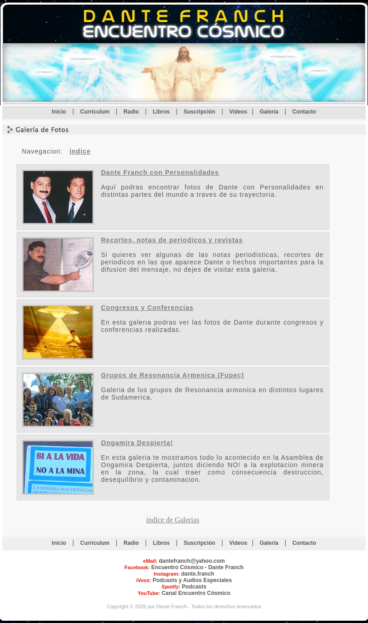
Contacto (304, 112)
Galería (269, 112)
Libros (162, 112)
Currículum (95, 112)
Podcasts (194, 586)
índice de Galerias (173, 520)
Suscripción (200, 112)
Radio (132, 112)
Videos (238, 112)
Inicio (60, 112)
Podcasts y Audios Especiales (192, 580)
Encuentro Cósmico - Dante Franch (197, 567)
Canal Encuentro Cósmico (195, 593)
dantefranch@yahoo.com (192, 561)
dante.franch (197, 574)
